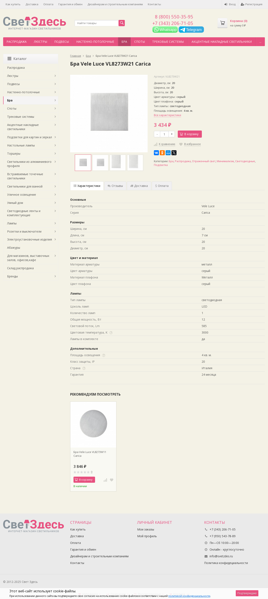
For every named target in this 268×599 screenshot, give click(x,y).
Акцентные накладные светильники (222, 42)
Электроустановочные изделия (29, 239)
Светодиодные (245, 161)
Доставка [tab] (139, 186)
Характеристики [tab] (86, 186)
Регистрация (251, 4)
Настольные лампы (21, 145)
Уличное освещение (21, 195)
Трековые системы (168, 42)
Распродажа (16, 42)
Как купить (13, 4)
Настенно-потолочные (95, 42)
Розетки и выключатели (24, 231)
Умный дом (15, 203)
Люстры (40, 42)
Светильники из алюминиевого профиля (29, 164)
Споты (139, 42)
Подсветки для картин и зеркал (29, 137)
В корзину (189, 134)
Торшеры (13, 153)
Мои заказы (145, 529)
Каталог (17, 58)
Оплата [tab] (162, 186)
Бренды (12, 276)
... (260, 42)
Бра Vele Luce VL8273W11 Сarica (89, 454)
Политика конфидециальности (226, 563)
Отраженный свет (203, 161)
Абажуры (13, 248)
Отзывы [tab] (115, 186)
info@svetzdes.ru (221, 556)
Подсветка (161, 165)
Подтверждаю (247, 593)
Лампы (12, 223)
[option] (83, 162)
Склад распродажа (20, 268)
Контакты (154, 4)
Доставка (32, 4)
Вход (230, 4)
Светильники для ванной (25, 186)
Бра (124, 42)
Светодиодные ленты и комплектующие (23, 213)
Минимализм (225, 161)
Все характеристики (167, 115)
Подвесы (61, 42)
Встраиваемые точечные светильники (25, 176)
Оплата (48, 4)
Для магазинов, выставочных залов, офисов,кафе (28, 258)
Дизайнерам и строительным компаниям (115, 4)
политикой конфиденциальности (189, 596)
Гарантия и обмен (70, 4)
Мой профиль (147, 536)
